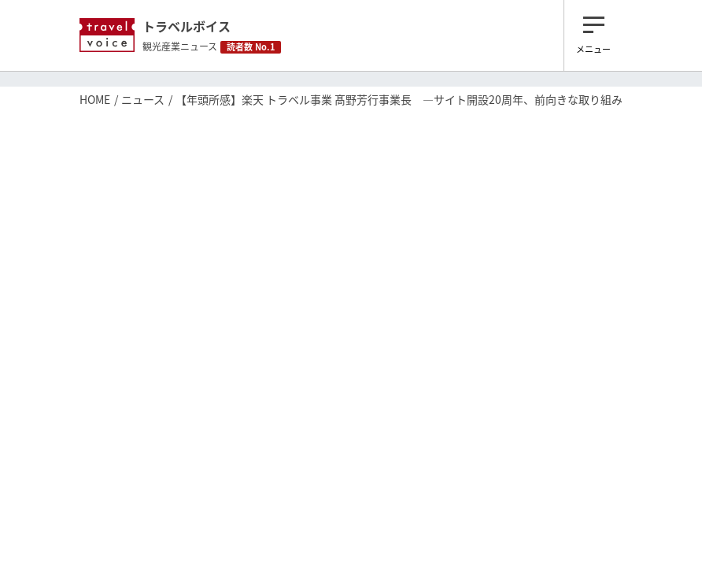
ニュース (142, 99)
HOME (94, 99)
